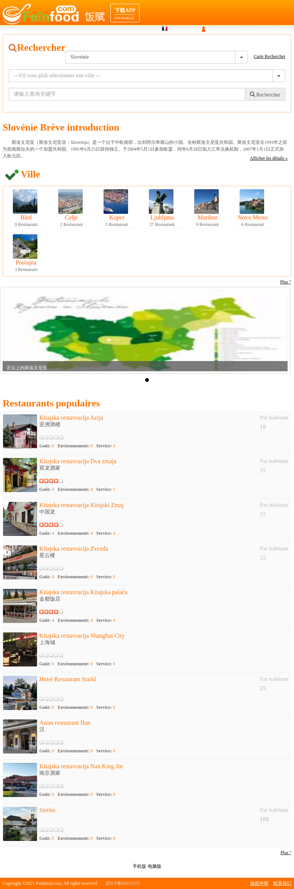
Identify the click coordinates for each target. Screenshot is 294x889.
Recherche (157, 43)
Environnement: (75, 445)
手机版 (139, 866)
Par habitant (274, 417)
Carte (181, 43)
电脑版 (154, 866)
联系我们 (282, 883)
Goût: (46, 445)
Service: (105, 445)
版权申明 (259, 883)
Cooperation (280, 43)
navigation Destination (239, 43)
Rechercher (265, 95)
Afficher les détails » (269, 158)
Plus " (285, 852)
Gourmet (202, 43)
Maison (132, 43)
